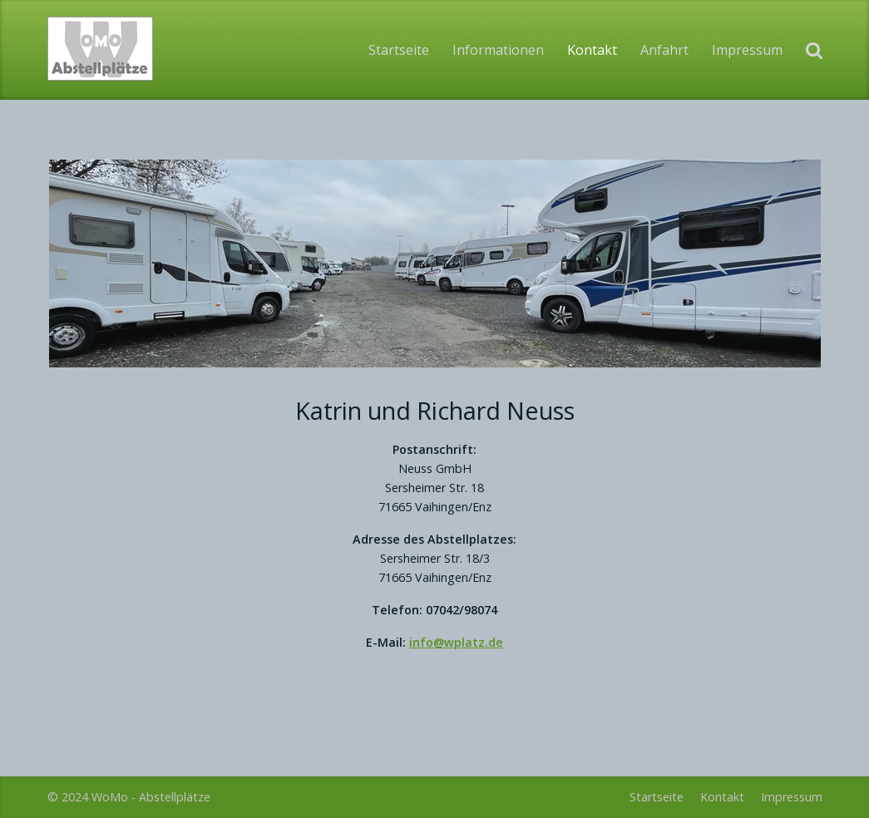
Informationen (498, 50)
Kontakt (592, 50)
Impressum (747, 50)
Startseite (398, 50)
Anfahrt (664, 50)
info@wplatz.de (456, 642)
